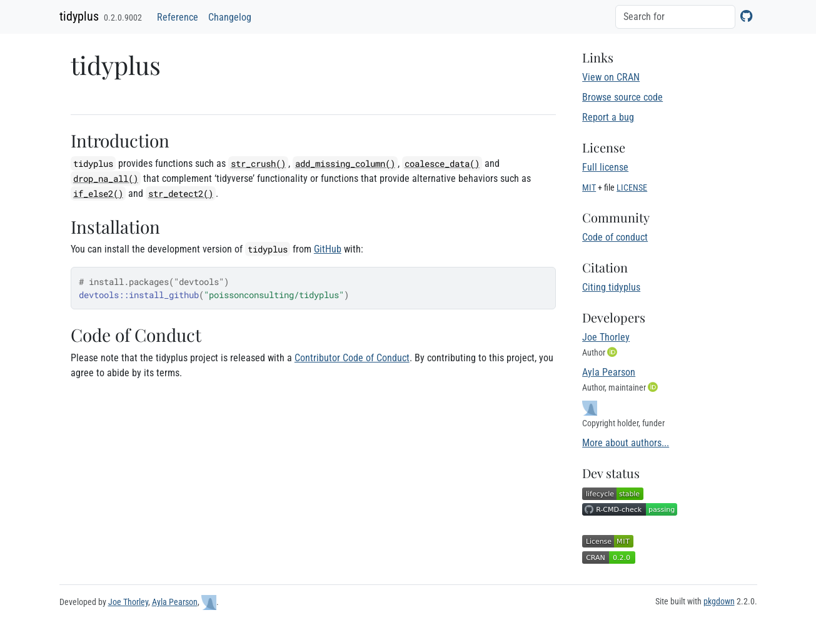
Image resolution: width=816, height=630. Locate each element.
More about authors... (625, 443)
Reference (177, 17)
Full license (605, 167)
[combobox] (675, 17)
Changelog (229, 17)
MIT (589, 187)
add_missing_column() (345, 163)
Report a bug (608, 117)
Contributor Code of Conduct (352, 358)
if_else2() (98, 193)
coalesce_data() (442, 163)
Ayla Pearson (608, 372)
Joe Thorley (606, 337)
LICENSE (632, 187)
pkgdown (719, 601)
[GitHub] (746, 16)
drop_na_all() (105, 178)
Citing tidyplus (611, 287)
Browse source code (622, 97)
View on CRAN (611, 77)
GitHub (327, 249)
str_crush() (258, 163)
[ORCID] (613, 352)
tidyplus (79, 16)
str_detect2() (180, 193)
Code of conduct (615, 237)
